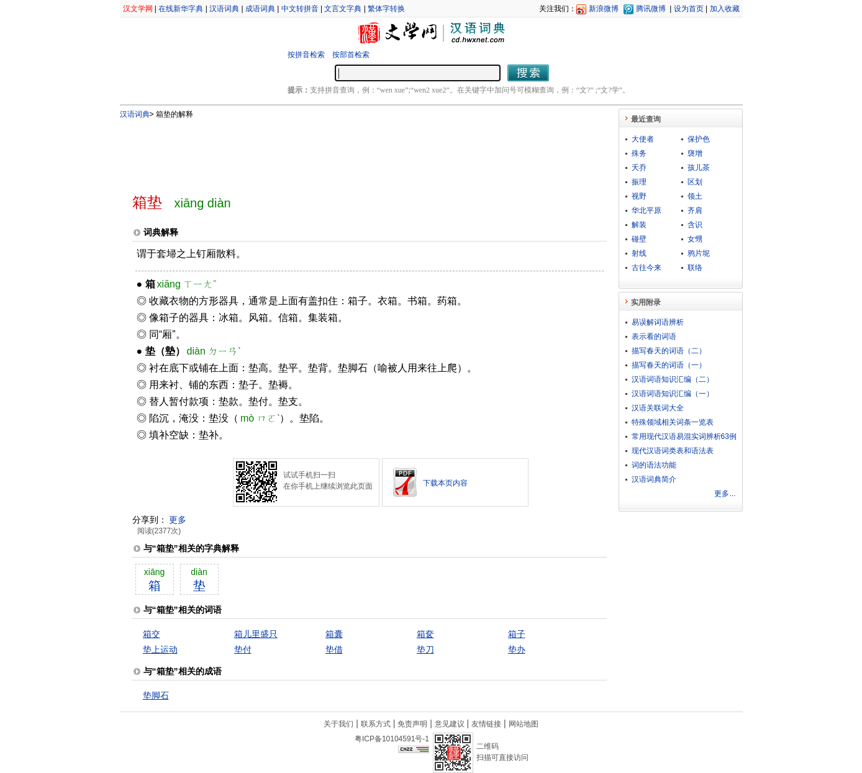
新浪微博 (604, 8)
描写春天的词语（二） (669, 350)
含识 (694, 224)
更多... (724, 493)
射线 (639, 253)
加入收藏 (725, 8)
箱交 (151, 634)
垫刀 (425, 649)
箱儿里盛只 (256, 634)
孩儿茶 (698, 167)
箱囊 (334, 634)
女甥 (694, 239)
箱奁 (425, 634)
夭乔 (639, 167)
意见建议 (450, 724)
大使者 (643, 139)
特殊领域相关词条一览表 (673, 422)
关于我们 (338, 724)
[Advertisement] (349, 151)
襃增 (694, 153)
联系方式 (376, 724)
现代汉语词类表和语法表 (673, 450)
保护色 (698, 139)
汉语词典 (224, 8)
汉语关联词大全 (658, 408)
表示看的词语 (654, 336)
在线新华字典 (180, 8)
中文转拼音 (300, 8)
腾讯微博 (651, 8)
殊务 (639, 153)
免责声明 (412, 724)
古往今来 (646, 267)
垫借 (334, 649)
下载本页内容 (445, 483)
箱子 (516, 634)
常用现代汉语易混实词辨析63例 (684, 436)
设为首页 (689, 8)
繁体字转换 (386, 8)
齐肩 (694, 210)
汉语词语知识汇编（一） (673, 393)
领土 (694, 196)
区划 (694, 182)
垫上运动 (160, 649)
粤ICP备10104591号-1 (392, 739)
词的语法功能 (654, 465)
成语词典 (260, 8)
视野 (639, 196)
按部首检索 (351, 54)
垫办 (516, 649)
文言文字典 (342, 8)
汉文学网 (138, 8)
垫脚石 (156, 695)
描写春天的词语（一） (669, 365)
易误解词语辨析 (658, 322)
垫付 (243, 649)
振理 (639, 182)
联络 (694, 267)
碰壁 (639, 239)
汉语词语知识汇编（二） (673, 379)
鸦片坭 (698, 253)
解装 (639, 224)
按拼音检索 (306, 54)
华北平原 (646, 210)
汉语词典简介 (654, 479)
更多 (177, 520)
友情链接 (486, 724)
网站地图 (523, 724)
